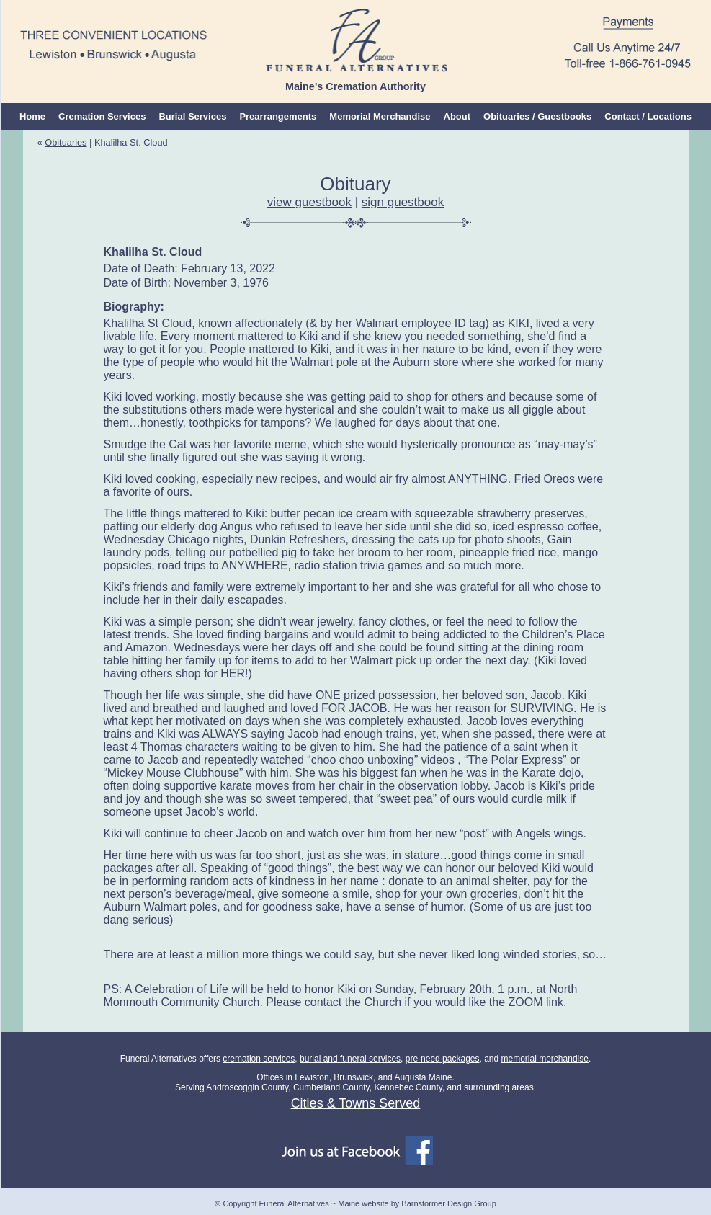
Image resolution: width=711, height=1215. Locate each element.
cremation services (259, 1059)
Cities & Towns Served (356, 1103)
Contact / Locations (648, 116)
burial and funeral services (350, 1059)
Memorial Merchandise (379, 116)
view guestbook (309, 202)
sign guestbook (403, 202)
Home (32, 116)
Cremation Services (102, 116)
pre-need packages (443, 1059)
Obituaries (65, 142)
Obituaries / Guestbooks (537, 116)
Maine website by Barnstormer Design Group (417, 1203)
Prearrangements (277, 116)
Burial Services (192, 116)
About (457, 116)
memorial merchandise (545, 1059)
